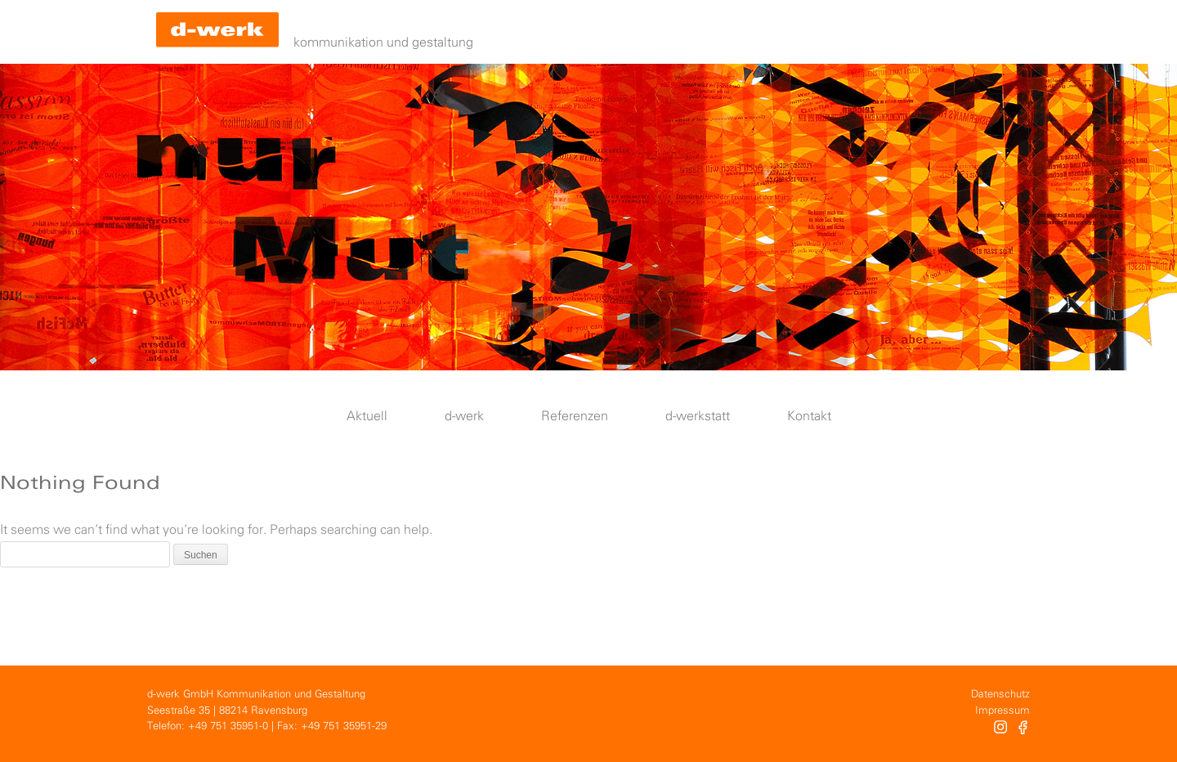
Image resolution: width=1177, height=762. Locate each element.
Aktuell (367, 416)
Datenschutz (1000, 694)
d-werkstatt (697, 416)
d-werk (464, 416)
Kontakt (809, 416)
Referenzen (574, 416)
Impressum (1002, 710)
